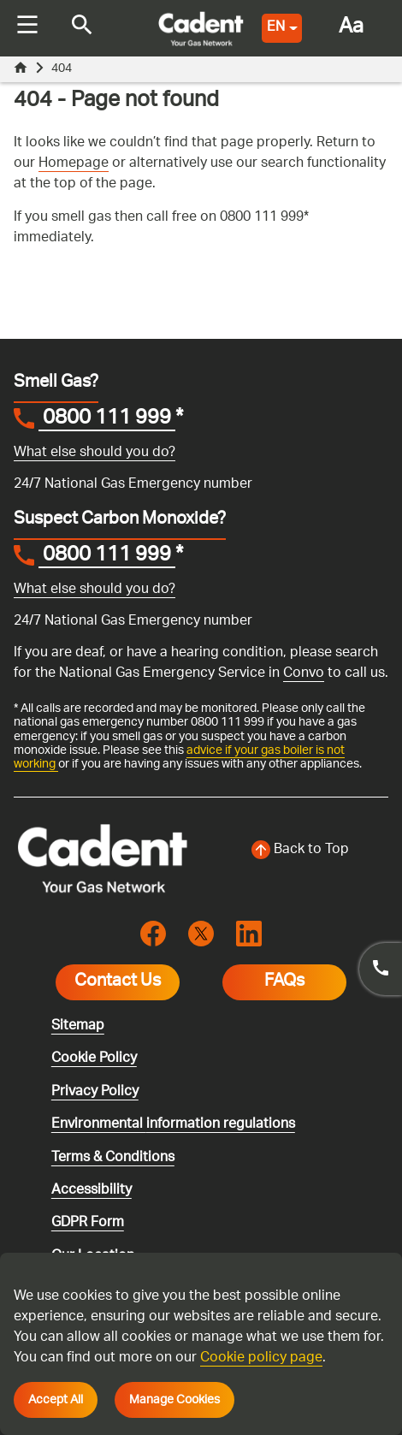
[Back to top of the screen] (299, 850)
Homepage (73, 164)
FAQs (284, 982)
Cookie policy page (261, 1358)
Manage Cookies (174, 1400)
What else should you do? (94, 453)
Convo (303, 674)
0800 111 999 (106, 420)
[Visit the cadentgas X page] (201, 934)
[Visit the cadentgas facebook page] (153, 934)
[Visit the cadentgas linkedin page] (249, 934)
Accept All (55, 1400)
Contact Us (117, 982)
